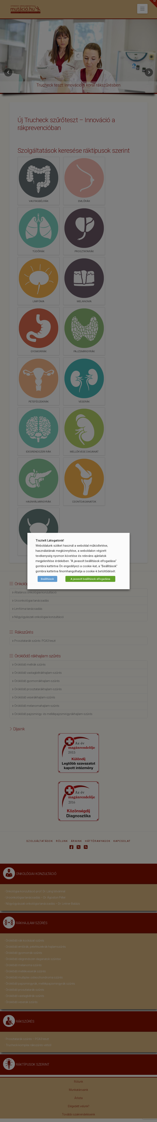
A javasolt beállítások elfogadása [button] (90, 578)
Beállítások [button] (47, 578)
